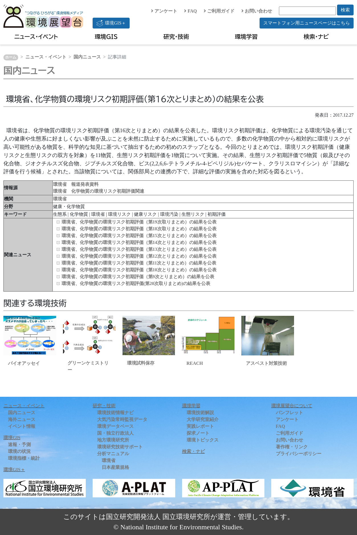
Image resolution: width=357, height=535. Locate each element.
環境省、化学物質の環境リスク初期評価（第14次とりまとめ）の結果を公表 (139, 242)
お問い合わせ (256, 11)
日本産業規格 (115, 467)
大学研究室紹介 (203, 419)
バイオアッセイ (24, 363)
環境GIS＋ (111, 23)
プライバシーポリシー (298, 453)
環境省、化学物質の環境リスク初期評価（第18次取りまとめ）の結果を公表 (139, 228)
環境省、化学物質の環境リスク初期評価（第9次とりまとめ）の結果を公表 (138, 276)
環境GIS (106, 36)
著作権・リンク (292, 446)
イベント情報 (21, 426)
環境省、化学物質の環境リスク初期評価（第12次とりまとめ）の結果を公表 (139, 256)
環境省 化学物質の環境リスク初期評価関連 (98, 191)
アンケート (164, 11)
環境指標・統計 (24, 458)
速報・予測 (19, 444)
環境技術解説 (200, 412)
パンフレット (289, 412)
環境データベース (115, 426)
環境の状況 (19, 451)
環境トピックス (203, 440)
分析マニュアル (113, 453)
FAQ (190, 11)
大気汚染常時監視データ (122, 419)
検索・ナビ (316, 36)
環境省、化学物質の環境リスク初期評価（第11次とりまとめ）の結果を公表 (139, 263)
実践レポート (200, 426)
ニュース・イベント (36, 36)
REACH (194, 363)
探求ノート (198, 433)
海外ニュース (21, 419)
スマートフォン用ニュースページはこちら (306, 23)
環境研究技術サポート (120, 446)
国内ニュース (87, 56)
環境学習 (246, 36)
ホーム (10, 57)
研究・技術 (176, 36)
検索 (345, 9)
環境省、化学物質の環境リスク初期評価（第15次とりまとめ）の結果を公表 (139, 235)
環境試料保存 (140, 363)
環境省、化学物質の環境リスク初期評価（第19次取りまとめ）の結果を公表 (139, 221)
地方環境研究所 (113, 440)
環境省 (60, 198)
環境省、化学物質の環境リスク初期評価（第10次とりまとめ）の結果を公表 (139, 269)
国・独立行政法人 (115, 433)
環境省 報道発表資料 (76, 184)
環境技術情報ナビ (115, 412)
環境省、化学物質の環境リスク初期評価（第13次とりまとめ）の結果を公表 (139, 249)
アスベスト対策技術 (266, 363)
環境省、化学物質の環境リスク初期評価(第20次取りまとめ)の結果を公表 (136, 283)
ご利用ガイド (219, 11)
